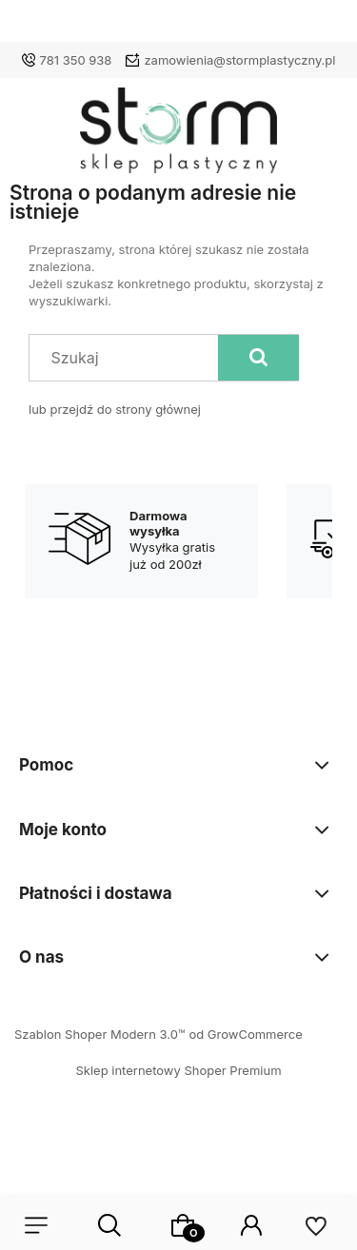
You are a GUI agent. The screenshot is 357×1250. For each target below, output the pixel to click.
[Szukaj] (258, 358)
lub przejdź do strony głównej (115, 409)
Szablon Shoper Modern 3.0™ (100, 1034)
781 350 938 (76, 60)
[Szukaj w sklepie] (128, 357)
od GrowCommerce (245, 1034)
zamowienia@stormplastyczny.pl (239, 60)
